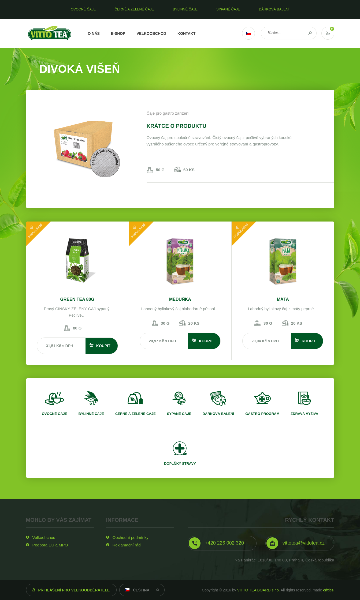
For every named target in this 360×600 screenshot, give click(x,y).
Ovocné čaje (54, 414)
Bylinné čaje (91, 414)
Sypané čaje (179, 414)
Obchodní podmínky (131, 537)
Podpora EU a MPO (50, 545)
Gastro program (262, 414)
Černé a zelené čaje (135, 414)
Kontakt (186, 33)
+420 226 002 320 (224, 543)
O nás (94, 33)
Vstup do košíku (327, 33)
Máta (283, 299)
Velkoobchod (151, 33)
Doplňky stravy (180, 464)
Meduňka (180, 299)
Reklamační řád (127, 545)
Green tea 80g (77, 299)
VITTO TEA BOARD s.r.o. (258, 590)
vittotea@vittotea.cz (304, 543)
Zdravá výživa (304, 414)
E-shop (118, 33)
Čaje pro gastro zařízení (168, 113)
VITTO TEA (49, 33)
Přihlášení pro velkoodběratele (74, 590)
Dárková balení (218, 414)
